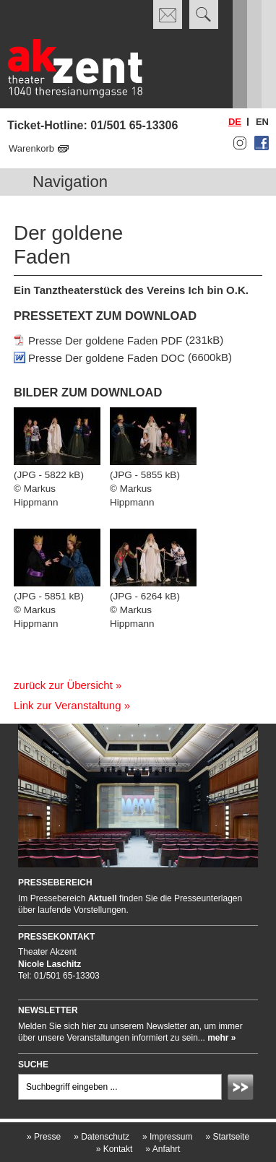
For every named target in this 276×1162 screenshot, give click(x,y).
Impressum (167, 1137)
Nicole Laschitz (49, 964)
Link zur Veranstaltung (67, 705)
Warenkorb (31, 148)
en (262, 121)
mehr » (221, 1038)
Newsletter (48, 1010)
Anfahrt (162, 1149)
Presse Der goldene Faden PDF (105, 340)
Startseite (227, 1137)
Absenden (243, 1089)
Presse (44, 1137)
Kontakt (114, 1149)
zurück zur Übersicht (63, 685)
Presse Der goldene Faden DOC (106, 357)
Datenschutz (101, 1137)
